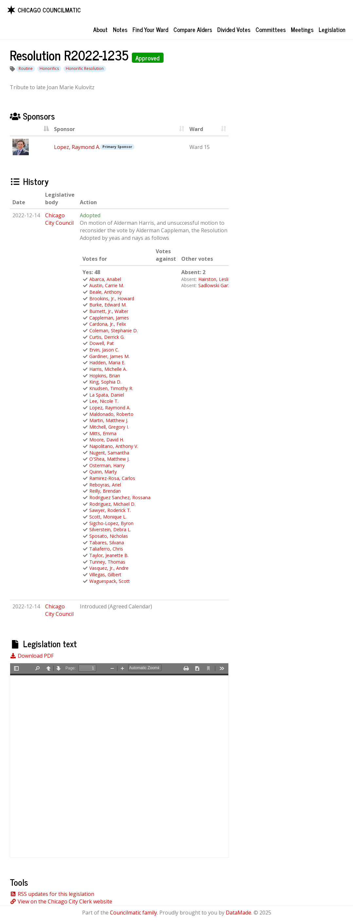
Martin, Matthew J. (108, 420)
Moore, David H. (106, 440)
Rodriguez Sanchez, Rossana (119, 497)
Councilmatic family (133, 912)
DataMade (238, 912)
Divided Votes (233, 29)
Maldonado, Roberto (111, 414)
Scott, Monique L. (108, 517)
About (100, 29)
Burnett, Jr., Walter (108, 311)
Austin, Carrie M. (106, 285)
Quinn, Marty (103, 472)
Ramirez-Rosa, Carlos (112, 478)
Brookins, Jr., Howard (111, 298)
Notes (120, 29)
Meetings (302, 29)
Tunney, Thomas (107, 562)
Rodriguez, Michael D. (112, 504)
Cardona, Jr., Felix (107, 324)
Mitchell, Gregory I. (109, 427)
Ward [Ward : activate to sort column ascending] (196, 129)
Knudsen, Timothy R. (111, 388)
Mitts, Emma (102, 433)
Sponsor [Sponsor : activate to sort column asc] (64, 129)
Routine (26, 68)
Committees (271, 29)
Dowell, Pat (101, 343)
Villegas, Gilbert (105, 574)
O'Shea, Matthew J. (109, 459)
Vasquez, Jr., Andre (109, 568)
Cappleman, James (109, 318)
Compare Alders (192, 29)
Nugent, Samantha (109, 453)
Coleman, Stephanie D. (113, 330)
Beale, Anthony (105, 292)
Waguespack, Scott (109, 581)
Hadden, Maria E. (107, 362)
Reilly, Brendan (105, 491)
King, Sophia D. (105, 382)
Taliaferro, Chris (106, 549)
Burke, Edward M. (108, 305)
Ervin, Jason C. (104, 350)
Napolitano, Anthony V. (113, 446)
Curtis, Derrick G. (107, 337)
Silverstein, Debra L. (110, 529)
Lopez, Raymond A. (77, 147)
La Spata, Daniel (106, 395)
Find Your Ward (150, 29)
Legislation (332, 29)
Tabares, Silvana (106, 542)
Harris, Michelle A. (108, 369)
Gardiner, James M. (109, 356)
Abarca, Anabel (105, 279)
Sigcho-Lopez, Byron (111, 523)
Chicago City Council (59, 219)
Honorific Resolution (85, 68)
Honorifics (49, 68)
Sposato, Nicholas (108, 536)
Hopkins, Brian (104, 375)
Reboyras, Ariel (105, 485)
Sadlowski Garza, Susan (223, 285)
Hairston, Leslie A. (217, 279)
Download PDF (32, 655)
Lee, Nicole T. (103, 401)
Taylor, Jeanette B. (109, 555)
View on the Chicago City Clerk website (61, 901)
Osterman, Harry (107, 465)
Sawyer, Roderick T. (110, 510)
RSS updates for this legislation (52, 894)
